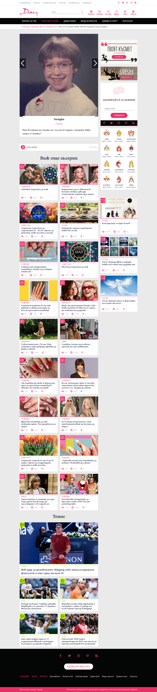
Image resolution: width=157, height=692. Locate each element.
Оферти (133, 12)
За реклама (24, 676)
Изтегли (119, 57)
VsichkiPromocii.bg (49, 3)
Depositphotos (55, 676)
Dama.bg (36, 3)
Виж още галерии (59, 158)
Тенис (59, 516)
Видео (116, 12)
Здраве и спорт (110, 21)
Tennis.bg (62, 3)
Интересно (51, 27)
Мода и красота (89, 21)
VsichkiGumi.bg (74, 3)
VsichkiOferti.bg (25, 3)
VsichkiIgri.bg (86, 3)
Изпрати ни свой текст (78, 666)
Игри (125, 12)
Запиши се (119, 115)
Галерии (99, 12)
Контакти (43, 676)
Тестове (108, 12)
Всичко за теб (29, 21)
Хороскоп (128, 21)
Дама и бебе (70, 21)
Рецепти (91, 12)
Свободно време (50, 21)
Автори (34, 676)
